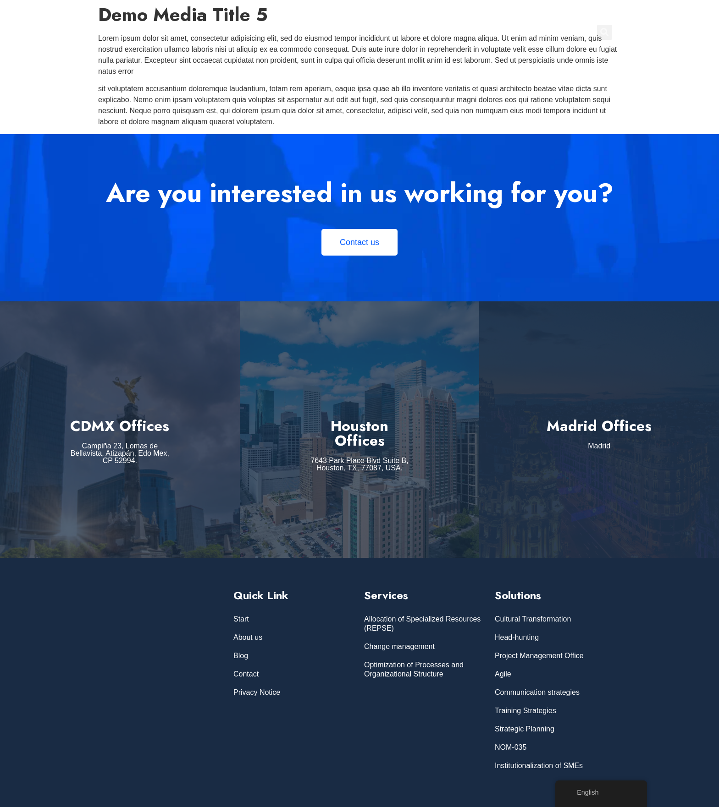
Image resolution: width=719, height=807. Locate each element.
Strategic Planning (524, 729)
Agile (503, 674)
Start (241, 619)
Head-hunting (517, 637)
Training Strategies (525, 710)
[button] (604, 32)
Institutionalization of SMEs (539, 765)
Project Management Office (539, 656)
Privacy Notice (256, 692)
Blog (240, 656)
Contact (246, 674)
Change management (399, 646)
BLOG (523, 32)
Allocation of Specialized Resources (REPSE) (422, 623)
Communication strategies (537, 692)
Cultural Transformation (533, 619)
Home (394, 32)
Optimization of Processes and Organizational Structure (414, 669)
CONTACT (563, 32)
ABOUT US (482, 32)
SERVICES (434, 32)
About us (247, 637)
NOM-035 (510, 747)
